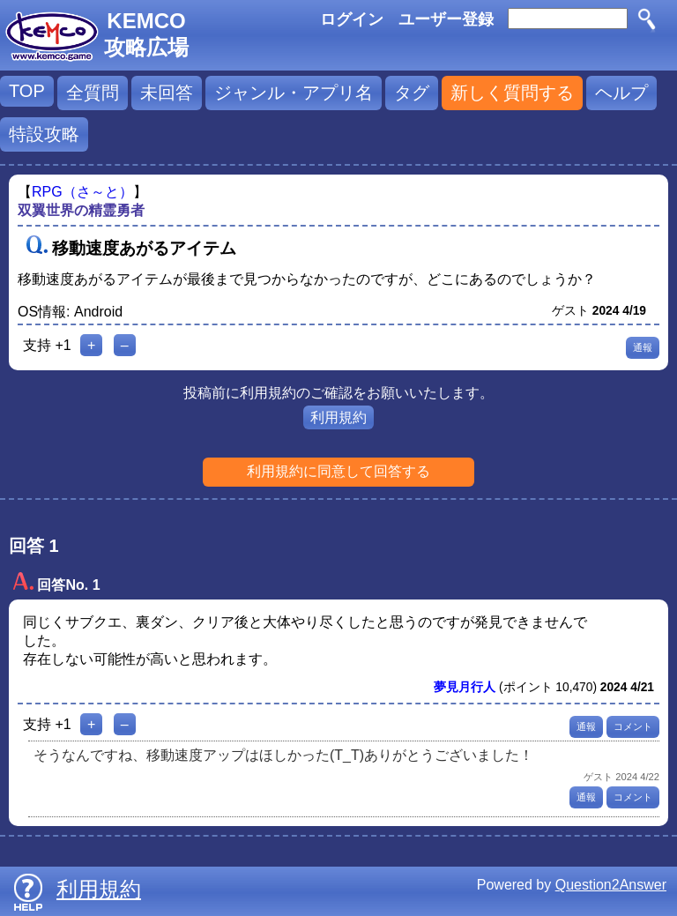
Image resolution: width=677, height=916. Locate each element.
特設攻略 (44, 134)
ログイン (351, 19)
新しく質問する (512, 92)
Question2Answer (610, 884)
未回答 (166, 92)
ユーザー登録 (446, 19)
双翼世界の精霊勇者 (81, 210)
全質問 (92, 92)
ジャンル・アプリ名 (293, 92)
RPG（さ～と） (82, 191)
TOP (27, 91)
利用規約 (338, 417)
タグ (411, 92)
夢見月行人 (464, 687)
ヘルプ (621, 92)
